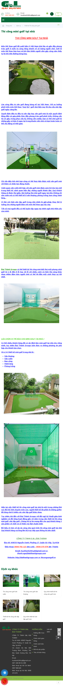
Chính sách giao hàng (39, 639)
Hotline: (10, 14)
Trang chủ (9, 25)
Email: (31, 14)
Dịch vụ (18, 25)
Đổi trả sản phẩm (39, 649)
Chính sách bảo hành (39, 645)
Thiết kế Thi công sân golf (31, 25)
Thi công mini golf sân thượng (30, 595)
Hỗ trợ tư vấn (58, 14)
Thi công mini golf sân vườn (10, 595)
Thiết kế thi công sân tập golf (11, 620)
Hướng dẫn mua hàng (39, 634)
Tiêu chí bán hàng (39, 652)
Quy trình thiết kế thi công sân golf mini (50, 595)
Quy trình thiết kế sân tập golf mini (30, 620)
